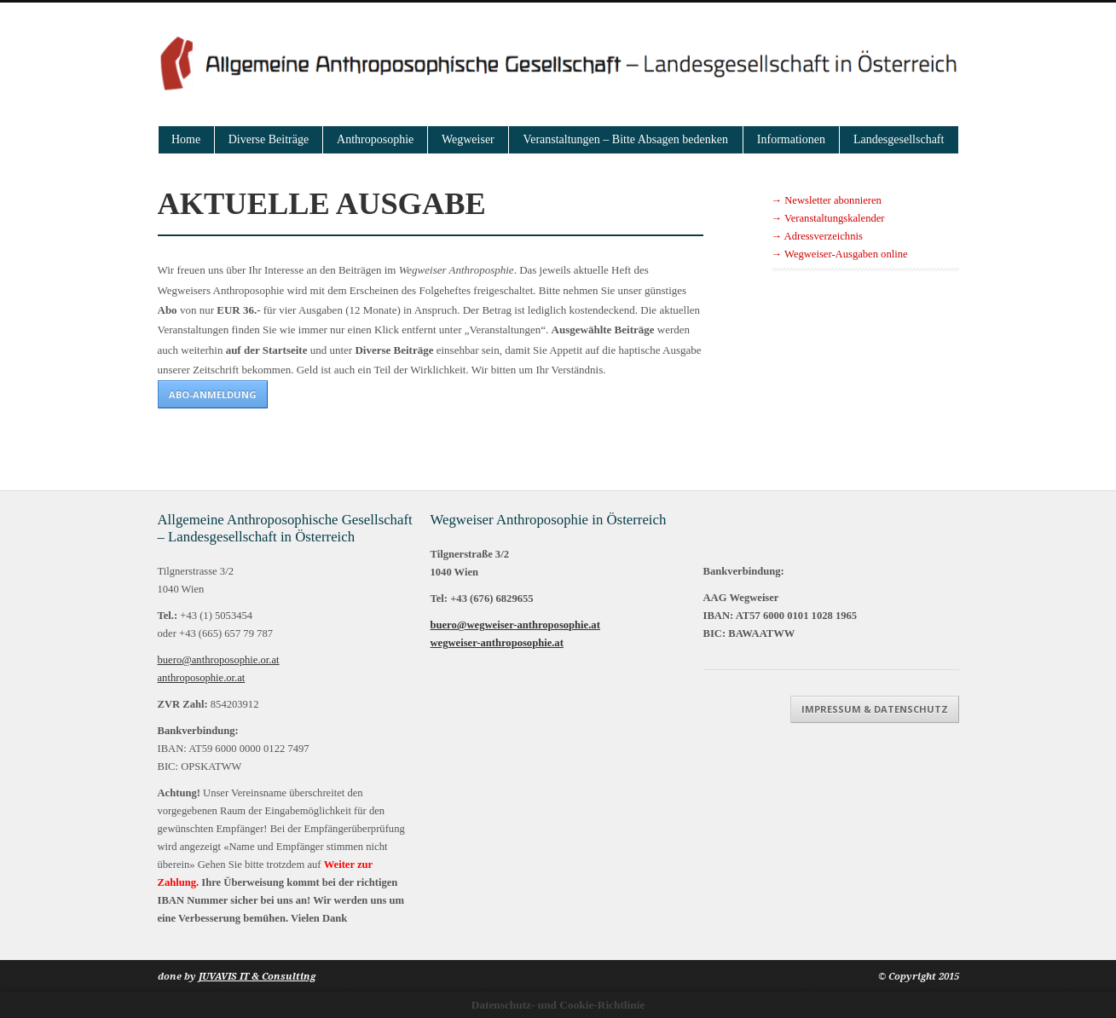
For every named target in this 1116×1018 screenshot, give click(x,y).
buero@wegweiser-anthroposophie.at (515, 625)
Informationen (791, 139)
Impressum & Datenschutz (874, 709)
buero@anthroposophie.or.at (219, 660)
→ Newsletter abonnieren (827, 200)
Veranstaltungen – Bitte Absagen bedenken (625, 139)
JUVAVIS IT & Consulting (257, 976)
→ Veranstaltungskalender (828, 218)
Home (185, 139)
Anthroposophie (375, 139)
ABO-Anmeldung (213, 394)
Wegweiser (468, 139)
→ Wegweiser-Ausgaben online (840, 254)
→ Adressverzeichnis (817, 236)
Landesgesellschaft (899, 139)
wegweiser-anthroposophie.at (497, 643)
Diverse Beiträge (268, 139)
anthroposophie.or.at (202, 678)
